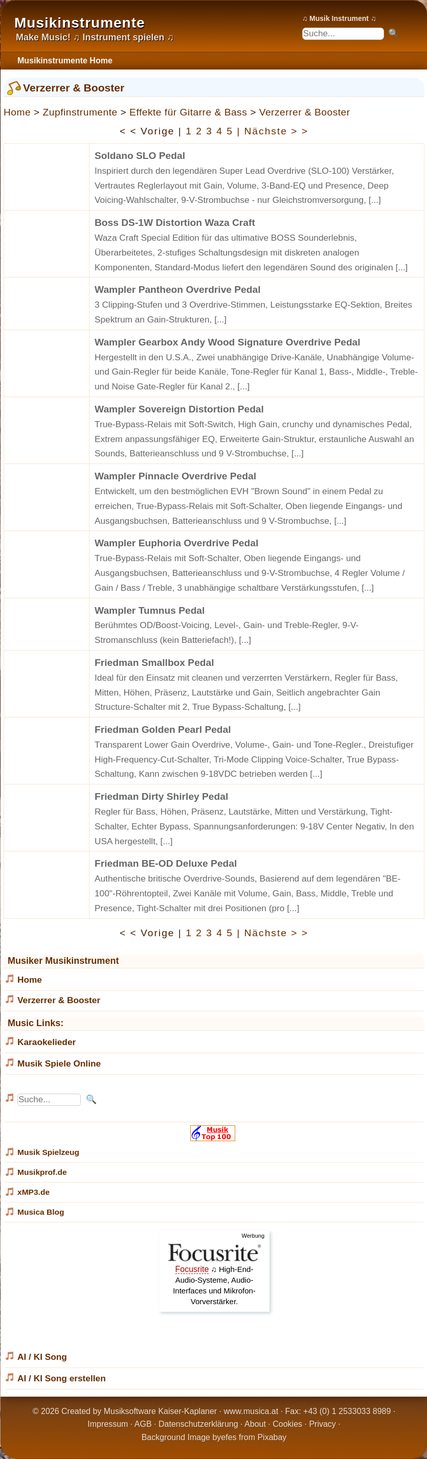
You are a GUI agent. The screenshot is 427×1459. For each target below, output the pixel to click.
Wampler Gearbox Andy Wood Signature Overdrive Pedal (228, 342)
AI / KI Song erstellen (61, 1378)
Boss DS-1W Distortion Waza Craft (175, 222)
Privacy (322, 1424)
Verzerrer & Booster (304, 112)
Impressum (107, 1424)
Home (17, 112)
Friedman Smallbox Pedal (154, 662)
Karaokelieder (46, 1042)
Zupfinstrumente (80, 112)
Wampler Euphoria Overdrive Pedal (176, 543)
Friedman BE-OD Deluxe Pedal (166, 863)
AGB (143, 1424)
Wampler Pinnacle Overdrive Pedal (175, 476)
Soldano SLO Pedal (140, 155)
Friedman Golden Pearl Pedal (163, 729)
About (255, 1424)
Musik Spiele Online (59, 1063)
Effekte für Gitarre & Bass (188, 112)
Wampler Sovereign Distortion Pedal (179, 409)
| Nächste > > (272, 131)
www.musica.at (251, 1411)
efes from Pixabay (253, 1437)
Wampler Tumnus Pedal (150, 610)
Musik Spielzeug (48, 1152)
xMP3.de (33, 1192)
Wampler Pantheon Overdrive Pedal (178, 289)
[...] (375, 200)
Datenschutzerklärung (198, 1424)
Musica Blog (40, 1212)
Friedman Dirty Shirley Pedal (161, 796)
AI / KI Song (42, 1357)
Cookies (287, 1424)
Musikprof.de (42, 1172)
